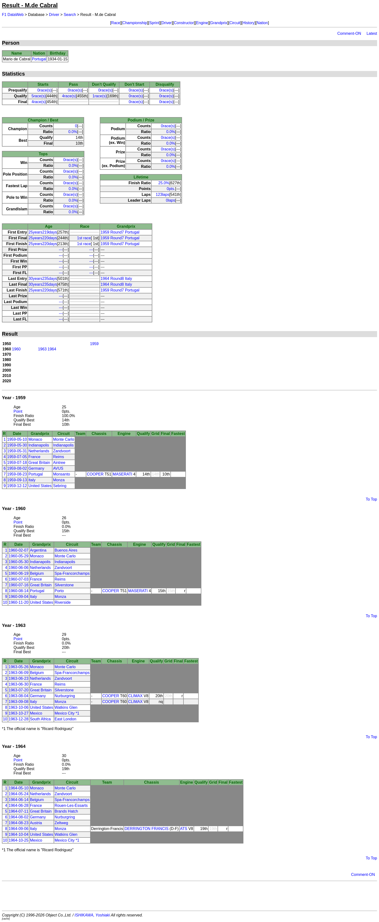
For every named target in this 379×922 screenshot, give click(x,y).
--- (61, 250)
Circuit (234, 23)
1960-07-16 (19, 585)
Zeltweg (61, 823)
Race (115, 23)
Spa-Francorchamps (72, 573)
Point (18, 411)
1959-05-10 (17, 439)
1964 (52, 349)
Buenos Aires (66, 550)
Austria (36, 823)
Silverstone (64, 585)
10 (5, 602)
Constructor (184, 23)
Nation (262, 23)
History (248, 23)
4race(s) (69, 96)
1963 (42, 349)
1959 (94, 344)
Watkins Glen (66, 707)
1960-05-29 (19, 556)
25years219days (43, 232)
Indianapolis (38, 445)
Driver (54, 15)
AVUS (58, 468)
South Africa (40, 719)
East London (65, 719)
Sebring (59, 486)
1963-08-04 (19, 696)
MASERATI (122, 474)
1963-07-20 (19, 690)
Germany (36, 468)
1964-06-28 (19, 805)
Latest (371, 33)
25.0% (163, 183)
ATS (183, 829)
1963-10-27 (19, 713)
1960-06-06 (19, 568)
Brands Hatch (66, 811)
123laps (162, 194)
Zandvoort (61, 451)
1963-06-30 (19, 684)
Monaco (35, 439)
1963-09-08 (19, 702)
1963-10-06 (19, 707)
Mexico (36, 713)
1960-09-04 (19, 597)
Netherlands (38, 451)
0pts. (171, 189)
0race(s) (44, 90)
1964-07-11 (19, 811)
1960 (16, 349)
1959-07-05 (17, 457)
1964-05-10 (19, 788)
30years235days (43, 279)
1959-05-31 (17, 451)
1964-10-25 (19, 840)
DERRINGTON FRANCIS (146, 829)
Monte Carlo (63, 439)
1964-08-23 (19, 823)
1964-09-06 (19, 829)
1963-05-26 (19, 667)
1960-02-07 (19, 550)
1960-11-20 (19, 602)
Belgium (37, 573)
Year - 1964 (14, 746)
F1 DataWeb (13, 15)
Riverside (63, 602)
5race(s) (38, 96)
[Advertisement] (189, 896)
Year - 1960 (14, 508)
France (34, 457)
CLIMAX (135, 696)
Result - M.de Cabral (30, 5)
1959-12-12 (17, 486)
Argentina (38, 550)
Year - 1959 (14, 397)
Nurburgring (65, 696)
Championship (134, 23)
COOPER (95, 474)
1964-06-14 (19, 800)
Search (70, 15)
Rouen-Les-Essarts (71, 805)
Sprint (154, 23)
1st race (84, 238)
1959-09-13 (17, 480)
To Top (371, 499)
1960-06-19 (19, 573)
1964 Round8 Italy (116, 279)
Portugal (39, 59)
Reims (58, 457)
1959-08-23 (17, 474)
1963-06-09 (19, 673)
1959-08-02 (17, 468)
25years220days (43, 238)
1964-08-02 (19, 817)
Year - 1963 (14, 625)
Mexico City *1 (67, 713)
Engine (202, 23)
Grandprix (218, 23)
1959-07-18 (17, 463)
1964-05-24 (19, 794)
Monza (59, 480)
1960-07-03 (19, 579)
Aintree (59, 463)
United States (39, 486)
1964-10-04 (19, 834)
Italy (31, 480)
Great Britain (39, 463)
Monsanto (61, 474)
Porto (59, 591)
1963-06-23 (19, 678)
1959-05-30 (17, 445)
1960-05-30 (19, 562)
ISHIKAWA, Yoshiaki (92, 915)
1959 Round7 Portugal (120, 232)
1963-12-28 (19, 719)
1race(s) (99, 96)
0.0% (72, 132)
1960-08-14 (19, 591)
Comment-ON (349, 33)
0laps (170, 200)
